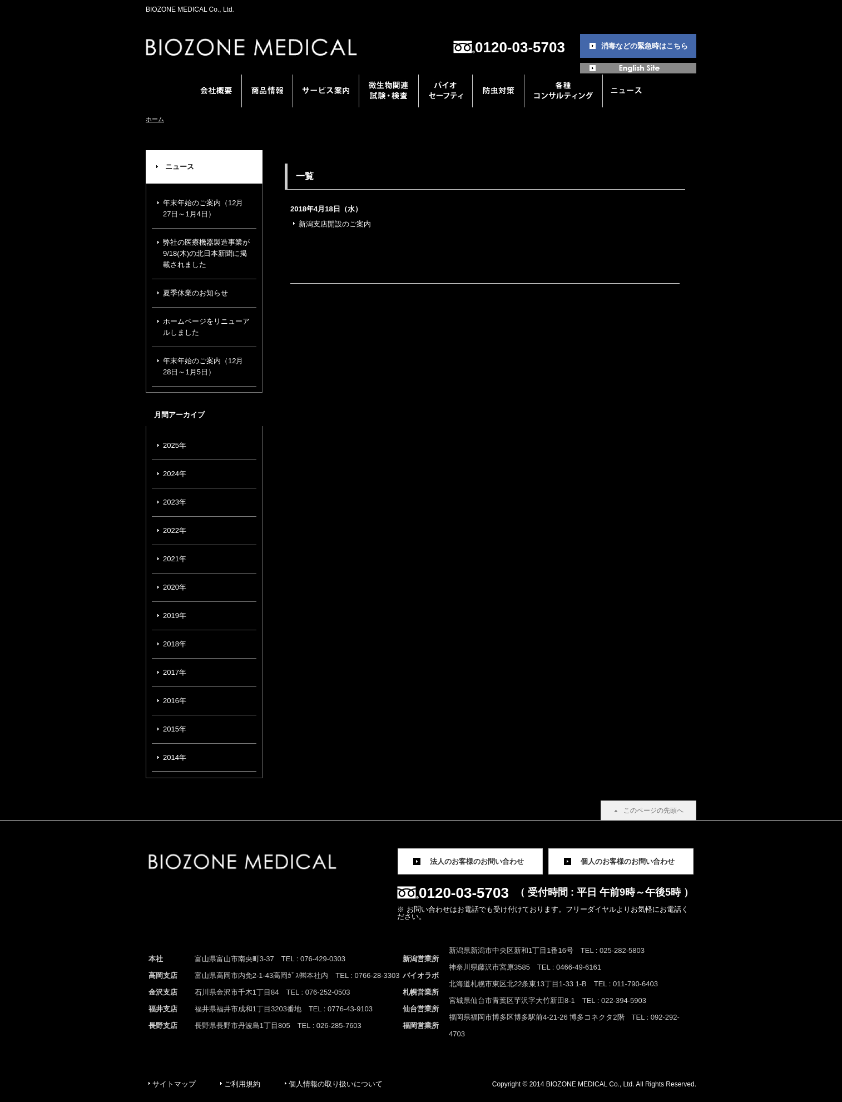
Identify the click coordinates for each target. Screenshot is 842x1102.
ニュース (179, 166)
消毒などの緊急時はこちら (644, 46)
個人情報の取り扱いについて (336, 1084)
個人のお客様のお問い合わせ (628, 861)
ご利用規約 (242, 1084)
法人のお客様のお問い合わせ (477, 861)
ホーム (155, 119)
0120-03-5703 (520, 47)
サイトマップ (174, 1084)
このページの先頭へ (653, 810)
